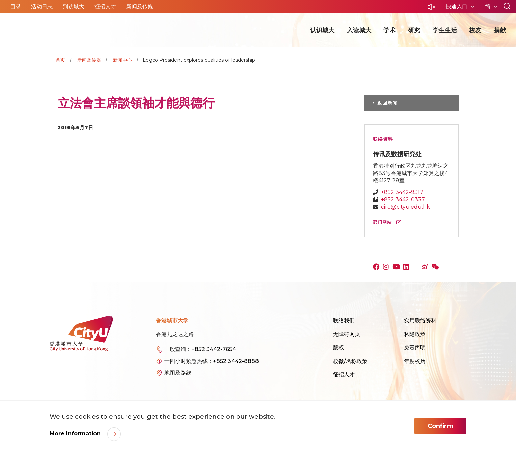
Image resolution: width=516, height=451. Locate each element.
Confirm (440, 426)
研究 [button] (414, 30)
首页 (60, 60)
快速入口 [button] (457, 6)
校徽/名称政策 (350, 361)
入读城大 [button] (359, 30)
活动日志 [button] (42, 6)
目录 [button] (15, 6)
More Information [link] (76, 433)
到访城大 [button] (73, 6)
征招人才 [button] (105, 6)
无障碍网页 (346, 334)
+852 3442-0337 (403, 199)
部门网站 (388, 222)
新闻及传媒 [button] (139, 6)
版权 (338, 347)
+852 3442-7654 (213, 349)
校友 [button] (475, 30)
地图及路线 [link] (177, 373)
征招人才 (344, 374)
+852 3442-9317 (402, 192)
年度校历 (415, 361)
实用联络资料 (420, 320)
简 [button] (488, 6)
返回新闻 (387, 103)
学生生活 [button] (445, 30)
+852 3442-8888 (236, 361)
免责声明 (415, 347)
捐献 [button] (500, 30)
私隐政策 (415, 334)
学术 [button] (389, 30)
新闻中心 (122, 60)
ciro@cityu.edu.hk (405, 207)
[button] (432, 9)
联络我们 (344, 320)
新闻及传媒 (89, 60)
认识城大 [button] (322, 30)
